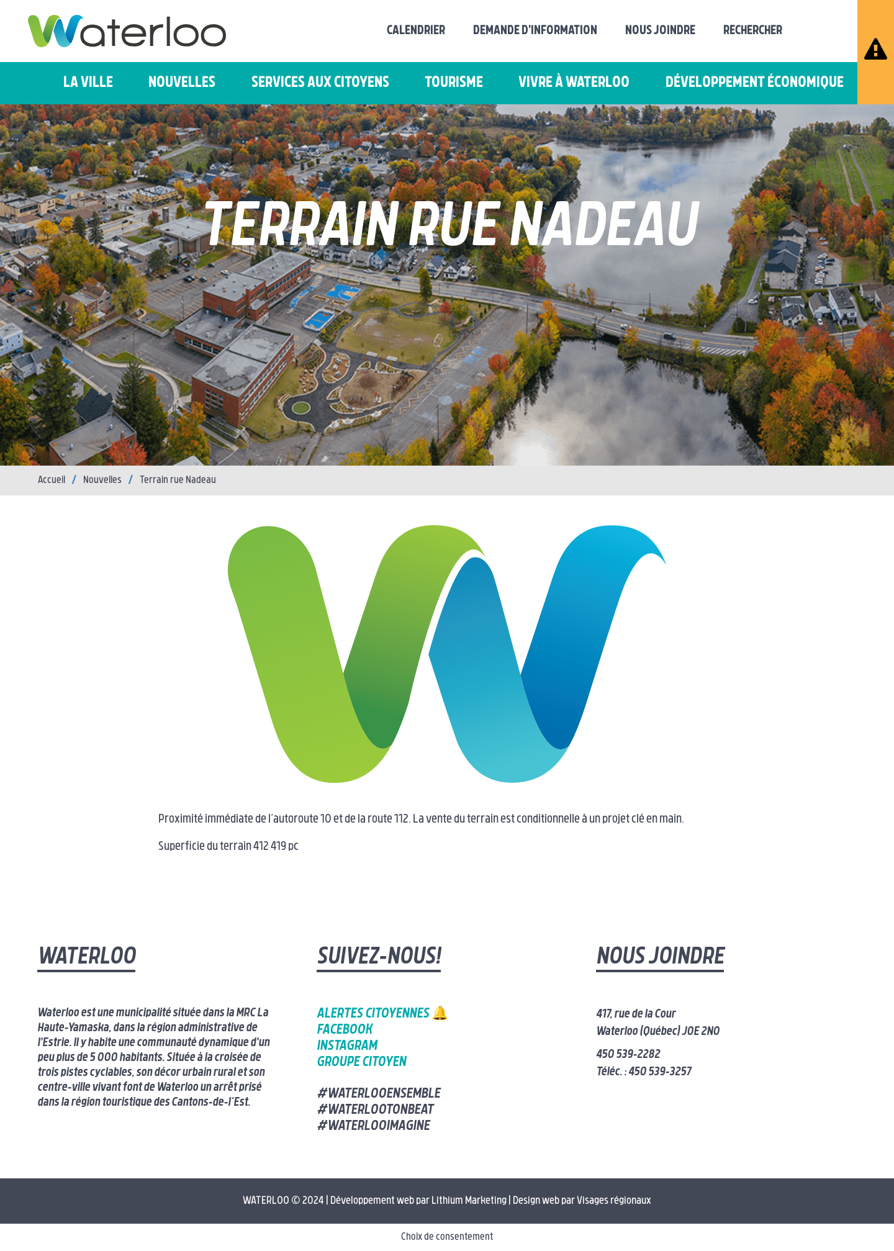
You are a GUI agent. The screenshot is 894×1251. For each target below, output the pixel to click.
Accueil (51, 480)
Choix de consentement (447, 1237)
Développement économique (755, 83)
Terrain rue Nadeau (178, 480)
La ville (88, 83)
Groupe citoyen (361, 1062)
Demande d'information (535, 31)
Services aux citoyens (320, 83)
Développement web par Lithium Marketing (418, 1201)
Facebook (344, 1030)
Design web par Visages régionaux (582, 1201)
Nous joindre (660, 31)
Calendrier (416, 31)
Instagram (347, 1046)
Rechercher (752, 31)
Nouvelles (181, 83)
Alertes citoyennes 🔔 (382, 1014)
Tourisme (454, 83)
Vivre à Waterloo (574, 83)
